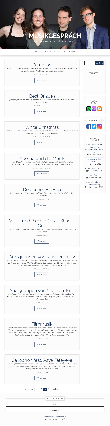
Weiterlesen (42, 80)
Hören (71, 52)
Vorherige (29, 389)
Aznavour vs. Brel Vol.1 (94, 168)
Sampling (42, 64)
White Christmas (42, 127)
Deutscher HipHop (42, 189)
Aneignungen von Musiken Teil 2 (42, 257)
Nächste (55, 389)
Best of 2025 (94, 175)
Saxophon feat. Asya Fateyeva (42, 360)
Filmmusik (41, 324)
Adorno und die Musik (42, 158)
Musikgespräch (55, 36)
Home (38, 52)
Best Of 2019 (42, 96)
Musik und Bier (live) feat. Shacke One (42, 223)
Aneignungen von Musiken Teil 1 (42, 290)
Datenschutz (60, 417)
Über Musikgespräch (54, 52)
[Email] (55, 405)
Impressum (49, 417)
